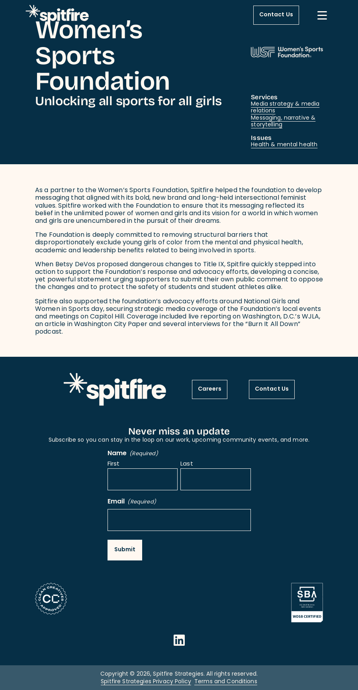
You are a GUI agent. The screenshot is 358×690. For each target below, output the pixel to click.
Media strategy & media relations (285, 108)
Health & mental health (284, 144)
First (114, 464)
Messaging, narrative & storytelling (283, 122)
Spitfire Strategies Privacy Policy (146, 681)
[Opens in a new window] (179, 640)
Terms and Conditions (225, 681)
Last (186, 464)
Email (132, 502)
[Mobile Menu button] (322, 15)
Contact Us (276, 15)
